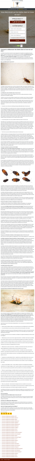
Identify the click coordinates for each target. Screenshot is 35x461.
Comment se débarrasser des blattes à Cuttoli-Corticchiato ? (12, 432)
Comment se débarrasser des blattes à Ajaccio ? (10, 417)
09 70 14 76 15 (17, 22)
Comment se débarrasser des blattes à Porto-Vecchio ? (11, 445)
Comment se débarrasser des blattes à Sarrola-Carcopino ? (12, 451)
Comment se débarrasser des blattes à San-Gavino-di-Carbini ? (12, 448)
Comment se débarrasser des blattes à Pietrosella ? (10, 443)
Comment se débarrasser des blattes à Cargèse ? (10, 427)
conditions (17, 37)
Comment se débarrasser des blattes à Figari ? (9, 435)
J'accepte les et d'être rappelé (18, 37)
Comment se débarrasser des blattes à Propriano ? (10, 446)
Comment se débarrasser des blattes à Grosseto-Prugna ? (11, 437)
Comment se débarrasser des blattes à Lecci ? (9, 438)
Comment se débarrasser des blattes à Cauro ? (10, 429)
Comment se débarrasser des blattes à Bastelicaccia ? (11, 424)
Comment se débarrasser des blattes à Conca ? (10, 430)
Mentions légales (7, 459)
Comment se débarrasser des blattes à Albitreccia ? (10, 421)
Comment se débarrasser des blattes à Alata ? (9, 419)
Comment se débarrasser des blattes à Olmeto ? (10, 440)
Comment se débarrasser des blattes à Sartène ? (10, 453)
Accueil (2, 459)
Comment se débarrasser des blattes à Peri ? (9, 442)
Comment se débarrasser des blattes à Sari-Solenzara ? (11, 450)
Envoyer (17, 40)
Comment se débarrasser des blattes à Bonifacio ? (10, 425)
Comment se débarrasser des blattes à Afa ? (9, 416)
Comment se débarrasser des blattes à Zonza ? (10, 456)
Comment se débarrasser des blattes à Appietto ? (10, 422)
